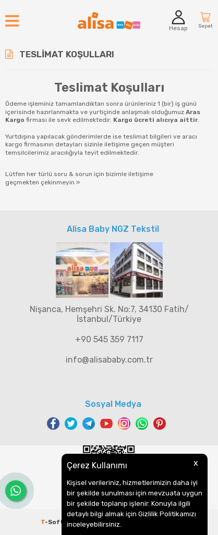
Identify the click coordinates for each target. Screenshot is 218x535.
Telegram (88, 423)
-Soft (53, 522)
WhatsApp (142, 423)
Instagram (124, 423)
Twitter (71, 423)
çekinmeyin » (60, 182)
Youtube (106, 423)
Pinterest (159, 423)
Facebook (53, 423)
